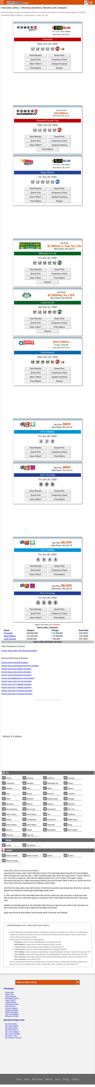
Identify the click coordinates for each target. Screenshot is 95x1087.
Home (19, 1079)
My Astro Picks (11, 1024)
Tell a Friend (37, 1079)
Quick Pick (36, 60)
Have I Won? (36, 64)
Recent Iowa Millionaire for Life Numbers (18, 678)
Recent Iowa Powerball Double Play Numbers (20, 666)
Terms (57, 1079)
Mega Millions (10, 636)
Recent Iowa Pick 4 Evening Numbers (16, 694)
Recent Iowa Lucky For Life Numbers (16, 681)
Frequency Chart (59, 60)
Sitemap (48, 1079)
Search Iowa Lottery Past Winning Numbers (19, 651)
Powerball (8, 633)
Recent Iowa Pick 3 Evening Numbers (16, 691)
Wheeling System (12, 998)
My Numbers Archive (13, 1038)
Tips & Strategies (12, 1014)
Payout (59, 68)
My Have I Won (11, 1036)
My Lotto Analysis (12, 1032)
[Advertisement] (47, 89)
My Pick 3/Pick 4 (11, 1030)
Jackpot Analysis (59, 64)
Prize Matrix (35, 68)
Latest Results (10, 1002)
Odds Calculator (11, 1012)
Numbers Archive (12, 1004)
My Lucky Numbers (12, 1034)
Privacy (66, 1079)
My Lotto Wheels (11, 1026)
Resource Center (12, 1016)
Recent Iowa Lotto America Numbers (16, 672)
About (26, 1079)
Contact (75, 1079)
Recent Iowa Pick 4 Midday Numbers (16, 687)
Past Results (36, 55)
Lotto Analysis (10, 996)
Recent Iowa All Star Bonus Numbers (16, 675)
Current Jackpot (11, 1008)
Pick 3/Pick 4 (10, 1006)
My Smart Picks (11, 1028)
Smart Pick (59, 55)
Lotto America (10, 639)
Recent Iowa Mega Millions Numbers (16, 669)
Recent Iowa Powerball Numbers (14, 663)
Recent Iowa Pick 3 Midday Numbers (16, 684)
